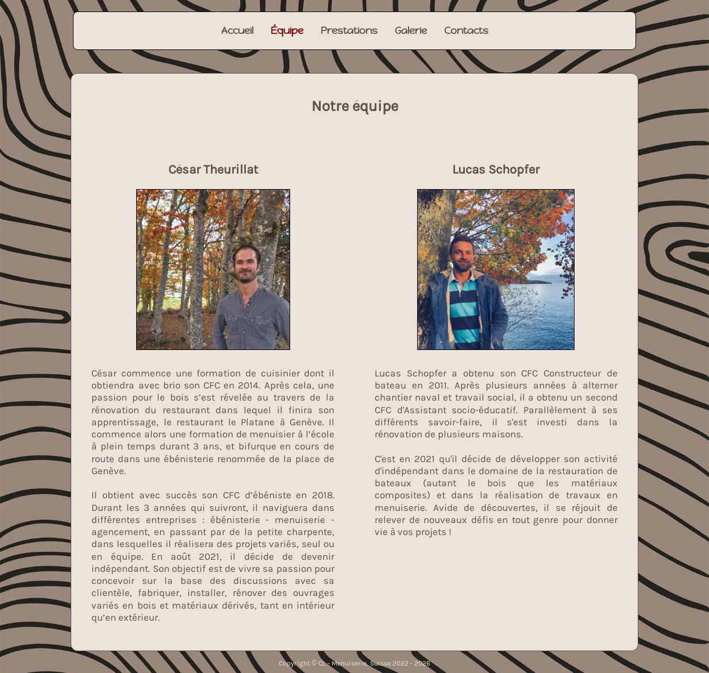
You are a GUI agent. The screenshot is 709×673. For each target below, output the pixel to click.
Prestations (349, 30)
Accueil (237, 30)
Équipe (287, 30)
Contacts (466, 30)
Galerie (411, 30)
